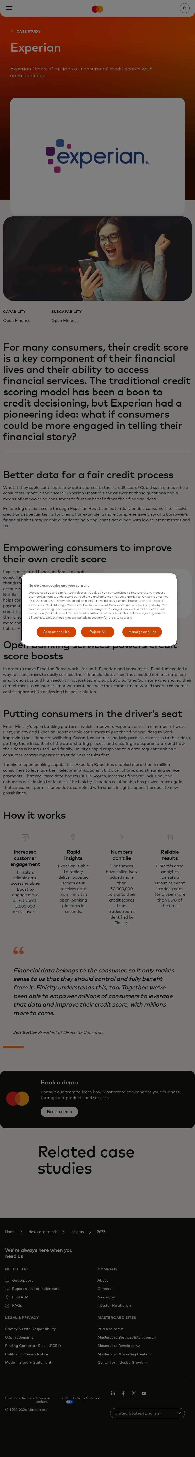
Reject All (98, 632)
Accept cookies (56, 632)
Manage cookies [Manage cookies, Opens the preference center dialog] (142, 632)
